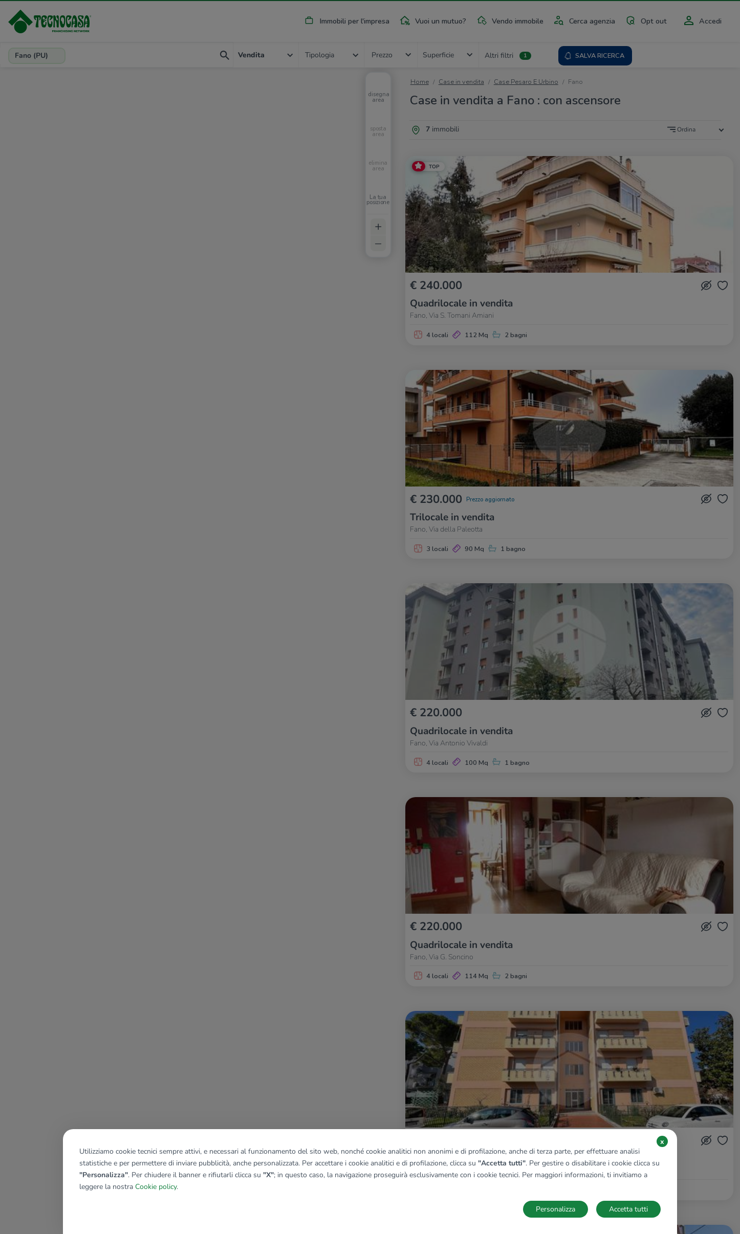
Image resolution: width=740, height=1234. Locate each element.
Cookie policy (156, 1187)
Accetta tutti (628, 1209)
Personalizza (555, 1209)
